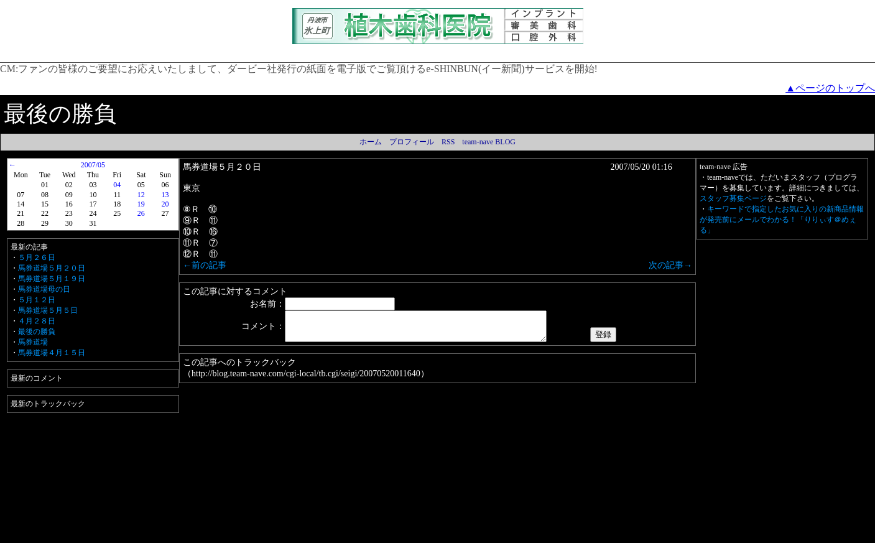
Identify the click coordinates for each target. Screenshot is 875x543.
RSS (448, 141)
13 (165, 194)
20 (165, 204)
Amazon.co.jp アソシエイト (398, 534)
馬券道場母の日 (44, 289)
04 (117, 184)
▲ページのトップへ (830, 88)
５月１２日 (36, 299)
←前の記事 (204, 265)
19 (141, 204)
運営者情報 (468, 534)
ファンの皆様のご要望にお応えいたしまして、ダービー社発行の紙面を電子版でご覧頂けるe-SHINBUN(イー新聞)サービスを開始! (308, 68)
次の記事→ (670, 265)
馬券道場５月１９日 (51, 278)
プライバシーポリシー (313, 534)
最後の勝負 (36, 331)
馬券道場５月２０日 (51, 268)
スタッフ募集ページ (733, 198)
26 (141, 213)
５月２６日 (36, 257)
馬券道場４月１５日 (51, 352)
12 (141, 194)
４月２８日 (36, 321)
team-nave (569, 534)
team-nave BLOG (489, 141)
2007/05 (93, 164)
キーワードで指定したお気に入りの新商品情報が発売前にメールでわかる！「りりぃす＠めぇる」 (782, 219)
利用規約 (253, 534)
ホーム (370, 141)
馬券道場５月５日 (48, 310)
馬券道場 (33, 342)
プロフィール (411, 141)
